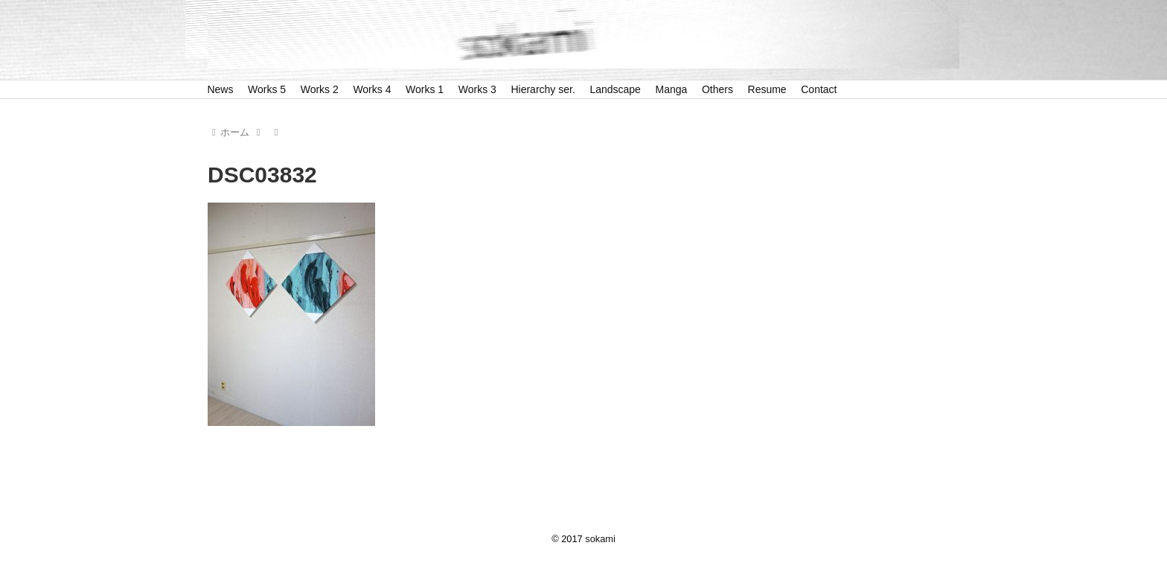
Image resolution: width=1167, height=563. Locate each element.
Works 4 (372, 89)
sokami (600, 538)
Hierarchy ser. (543, 89)
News (220, 89)
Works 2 (320, 89)
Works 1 (425, 89)
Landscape (615, 89)
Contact (819, 89)
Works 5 (267, 89)
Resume (767, 89)
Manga (672, 89)
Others (717, 89)
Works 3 (477, 89)
